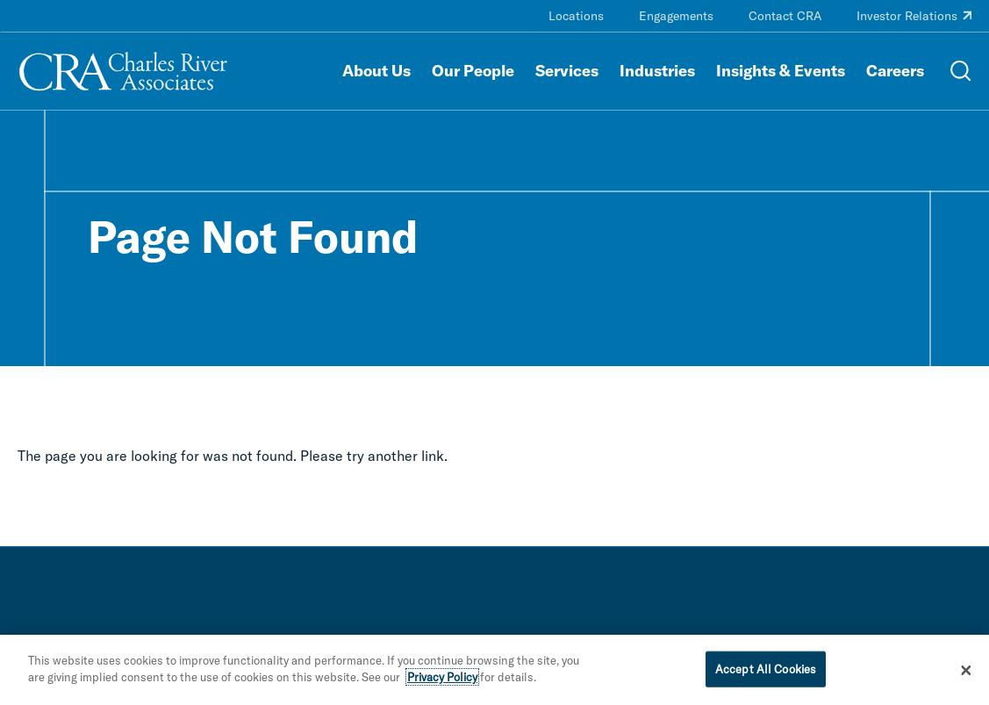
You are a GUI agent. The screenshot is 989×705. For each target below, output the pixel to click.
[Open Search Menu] (960, 71)
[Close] (966, 675)
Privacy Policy (442, 682)
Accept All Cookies (765, 673)
